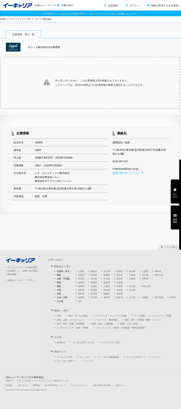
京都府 (94, 286)
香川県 (94, 293)
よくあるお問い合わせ (83, 342)
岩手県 (107, 271)
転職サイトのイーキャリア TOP (15, 19)
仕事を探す (67, 5)
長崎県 (107, 297)
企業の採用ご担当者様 (102, 385)
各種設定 (61, 342)
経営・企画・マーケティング (70, 320)
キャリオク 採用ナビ (66, 361)
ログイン (134, 5)
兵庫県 (119, 286)
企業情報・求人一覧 (23, 34)
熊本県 (119, 297)
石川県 (107, 278)
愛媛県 (107, 293)
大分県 (132, 297)
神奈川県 (159, 275)
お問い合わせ (22, 385)
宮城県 (119, 271)
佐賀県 (94, 297)
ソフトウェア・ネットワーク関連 (111, 316)
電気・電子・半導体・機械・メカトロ (143, 320)
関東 (59, 275)
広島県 (119, 290)
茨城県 (81, 275)
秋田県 (132, 271)
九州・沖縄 (62, 297)
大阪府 (107, 286)
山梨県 (132, 278)
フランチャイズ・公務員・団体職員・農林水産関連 (120, 328)
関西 (59, 286)
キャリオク (85, 357)
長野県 (145, 278)
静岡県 (94, 282)
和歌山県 (146, 286)
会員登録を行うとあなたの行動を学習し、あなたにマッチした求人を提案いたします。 (90, 13)
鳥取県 (81, 290)
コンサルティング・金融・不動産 (73, 328)
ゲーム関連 (139, 316)
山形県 (145, 271)
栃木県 (94, 275)
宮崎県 (145, 297)
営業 (59, 316)
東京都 (145, 275)
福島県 (158, 271)
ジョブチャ (89, 361)
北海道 (81, 271)
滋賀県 (81, 286)
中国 (59, 290)
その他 (60, 301)
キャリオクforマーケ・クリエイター (143, 357)
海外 (80, 301)
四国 (59, 293)
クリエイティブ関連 (161, 316)
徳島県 (81, 293)
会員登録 (113, 5)
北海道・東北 (63, 271)
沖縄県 (173, 297)
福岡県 (81, 297)
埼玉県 (119, 275)
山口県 (132, 290)
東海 (59, 282)
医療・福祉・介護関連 (102, 324)
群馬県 (107, 275)
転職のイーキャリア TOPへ (21, 280)
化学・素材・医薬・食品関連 (70, 324)
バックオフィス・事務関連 (104, 320)
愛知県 (107, 282)
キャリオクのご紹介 (110, 342)
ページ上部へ (170, 247)
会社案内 (9, 385)
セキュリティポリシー (79, 385)
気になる (175, 195)
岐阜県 (81, 282)
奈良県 (132, 286)
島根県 (94, 290)
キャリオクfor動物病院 (108, 357)
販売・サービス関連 (77, 316)
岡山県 (107, 290)
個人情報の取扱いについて (55, 385)
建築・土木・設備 (128, 324)
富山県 (94, 278)
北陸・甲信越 (63, 278)
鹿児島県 (159, 297)
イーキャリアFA (64, 357)
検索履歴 (175, 220)
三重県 (119, 282)
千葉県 (132, 275)
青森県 (94, 271)
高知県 (119, 293)
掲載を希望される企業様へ (166, 5)
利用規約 (36, 385)
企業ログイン (120, 385)
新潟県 (81, 278)
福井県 (119, 278)
